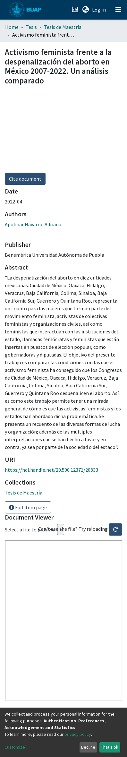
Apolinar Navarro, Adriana (33, 224)
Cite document (25, 179)
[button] (85, 9)
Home (12, 27)
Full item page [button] (28, 507)
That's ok (109, 747)
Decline (88, 747)
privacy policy (77, 734)
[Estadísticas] (75, 9)
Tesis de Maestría (62, 27)
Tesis (31, 27)
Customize (14, 747)
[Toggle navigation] (118, 10)
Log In (99, 9)
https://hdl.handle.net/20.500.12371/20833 (51, 470)
